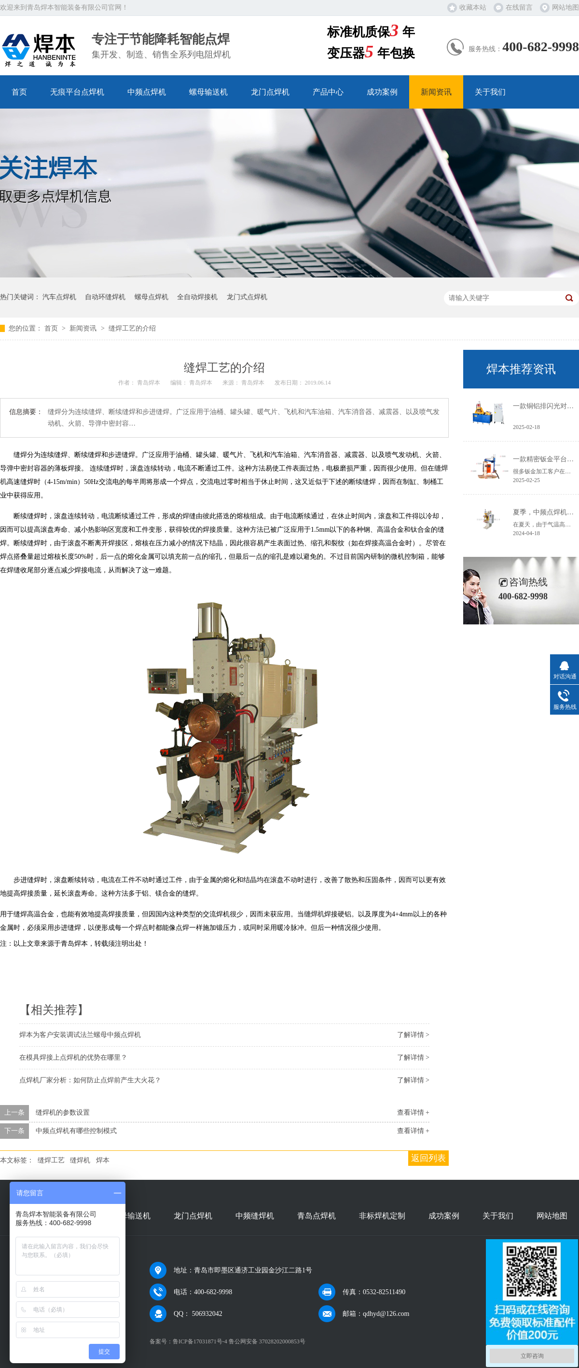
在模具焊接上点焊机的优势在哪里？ (73, 1057)
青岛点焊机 (316, 1216)
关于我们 (490, 92)
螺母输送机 (208, 92)
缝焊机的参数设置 (63, 1112)
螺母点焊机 (151, 297)
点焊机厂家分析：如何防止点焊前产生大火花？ (90, 1080)
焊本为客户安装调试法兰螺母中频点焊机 (80, 1034)
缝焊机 (80, 1160)
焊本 (103, 1160)
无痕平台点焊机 (77, 92)
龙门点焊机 (270, 92)
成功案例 (382, 92)
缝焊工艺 (51, 1160)
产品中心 (328, 92)
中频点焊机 (146, 92)
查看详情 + (413, 1112)
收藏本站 (472, 7)
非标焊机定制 (382, 1216)
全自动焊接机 (197, 297)
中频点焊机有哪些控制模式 (76, 1130)
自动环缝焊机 (105, 297)
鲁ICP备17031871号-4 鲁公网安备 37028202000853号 (239, 1341)
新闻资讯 (436, 92)
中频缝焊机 (254, 1216)
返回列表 (428, 1158)
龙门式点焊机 (247, 297)
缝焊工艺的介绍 (132, 328)
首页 (19, 92)
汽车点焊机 (59, 297)
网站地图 (565, 7)
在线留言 (519, 7)
